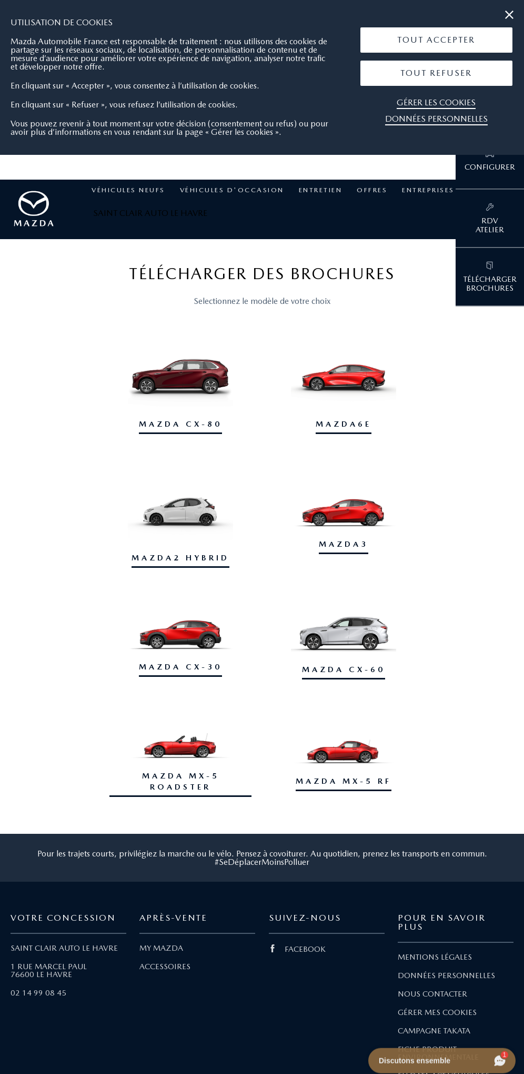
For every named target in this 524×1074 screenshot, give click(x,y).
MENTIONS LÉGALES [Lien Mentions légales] (435, 957)
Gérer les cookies (436, 102)
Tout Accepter (436, 40)
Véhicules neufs (128, 189)
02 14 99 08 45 (38, 993)
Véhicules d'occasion (232, 189)
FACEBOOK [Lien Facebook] (297, 949)
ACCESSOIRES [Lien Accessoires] (164, 966)
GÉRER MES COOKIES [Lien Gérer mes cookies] (437, 1012)
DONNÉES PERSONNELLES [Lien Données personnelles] (446, 975)
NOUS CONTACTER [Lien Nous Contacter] (432, 994)
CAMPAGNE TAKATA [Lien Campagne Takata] (434, 1031)
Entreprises (428, 189)
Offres (372, 189)
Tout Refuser (436, 73)
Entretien (320, 189)
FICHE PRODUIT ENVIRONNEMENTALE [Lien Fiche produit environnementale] (438, 1053)
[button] (436, 40)
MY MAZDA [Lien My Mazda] (161, 948)
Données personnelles (436, 119)
